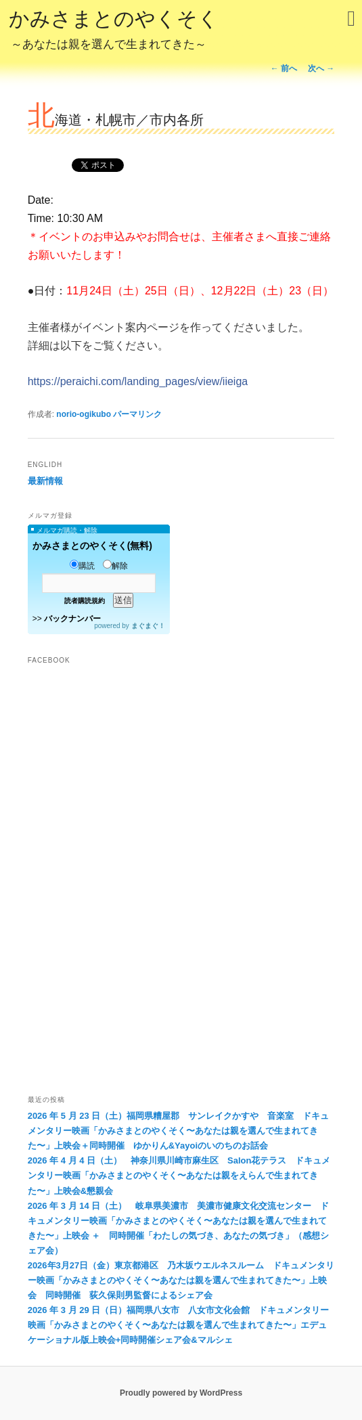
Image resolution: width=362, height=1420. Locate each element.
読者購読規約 (84, 600)
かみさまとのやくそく (114, 31)
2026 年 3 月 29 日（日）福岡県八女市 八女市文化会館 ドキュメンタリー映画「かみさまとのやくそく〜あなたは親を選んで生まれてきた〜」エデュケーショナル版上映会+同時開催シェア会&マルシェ (179, 1325)
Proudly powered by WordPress (181, 1393)
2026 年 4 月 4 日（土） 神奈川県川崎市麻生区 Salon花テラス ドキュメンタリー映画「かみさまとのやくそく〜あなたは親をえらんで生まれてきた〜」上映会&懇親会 (179, 1175)
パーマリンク (137, 414)
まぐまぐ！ (148, 625)
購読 (82, 566)
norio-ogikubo (83, 414)
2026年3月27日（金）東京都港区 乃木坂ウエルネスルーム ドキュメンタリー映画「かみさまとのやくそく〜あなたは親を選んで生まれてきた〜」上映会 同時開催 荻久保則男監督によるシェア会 (181, 1280)
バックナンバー (72, 618)
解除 (115, 566)
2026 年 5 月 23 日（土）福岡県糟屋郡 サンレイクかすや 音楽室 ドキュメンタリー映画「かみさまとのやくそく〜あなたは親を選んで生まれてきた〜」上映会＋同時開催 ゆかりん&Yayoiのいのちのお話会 (179, 1131)
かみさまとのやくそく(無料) (92, 545)
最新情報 (45, 481)
